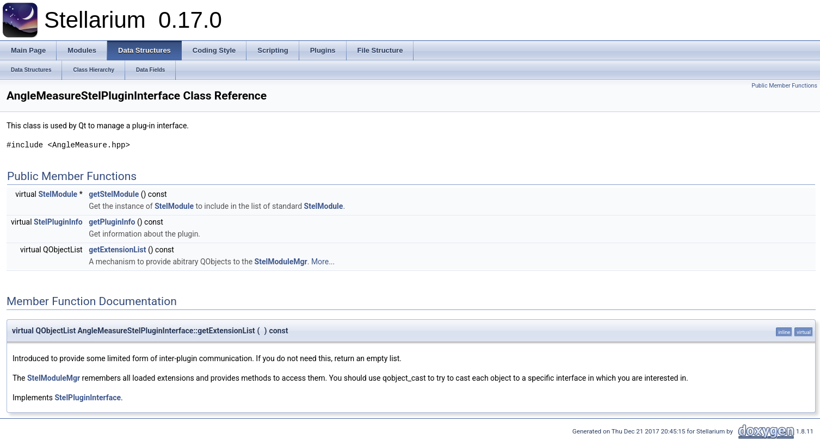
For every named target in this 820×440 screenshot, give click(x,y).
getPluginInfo (112, 222)
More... (323, 261)
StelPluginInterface (88, 397)
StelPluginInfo (58, 222)
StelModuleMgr (281, 261)
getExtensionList (117, 249)
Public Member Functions (784, 85)
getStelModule (114, 194)
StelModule (57, 194)
